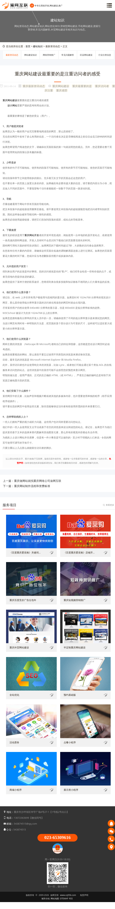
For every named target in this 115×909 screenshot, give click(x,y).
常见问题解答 (67, 54)
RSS (71, 898)
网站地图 (55, 898)
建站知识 (38, 46)
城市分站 (45, 898)
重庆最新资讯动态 (34, 86)
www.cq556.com (68, 895)
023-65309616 (57, 837)
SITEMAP (64, 898)
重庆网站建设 (60, 86)
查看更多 (110, 504)
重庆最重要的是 (82, 86)
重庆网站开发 (31, 235)
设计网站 (12, 105)
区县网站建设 (86, 54)
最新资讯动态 (12, 54)
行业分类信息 (105, 54)
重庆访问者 (102, 86)
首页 (27, 46)
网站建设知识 (30, 54)
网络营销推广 (49, 54)
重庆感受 (61, 90)
